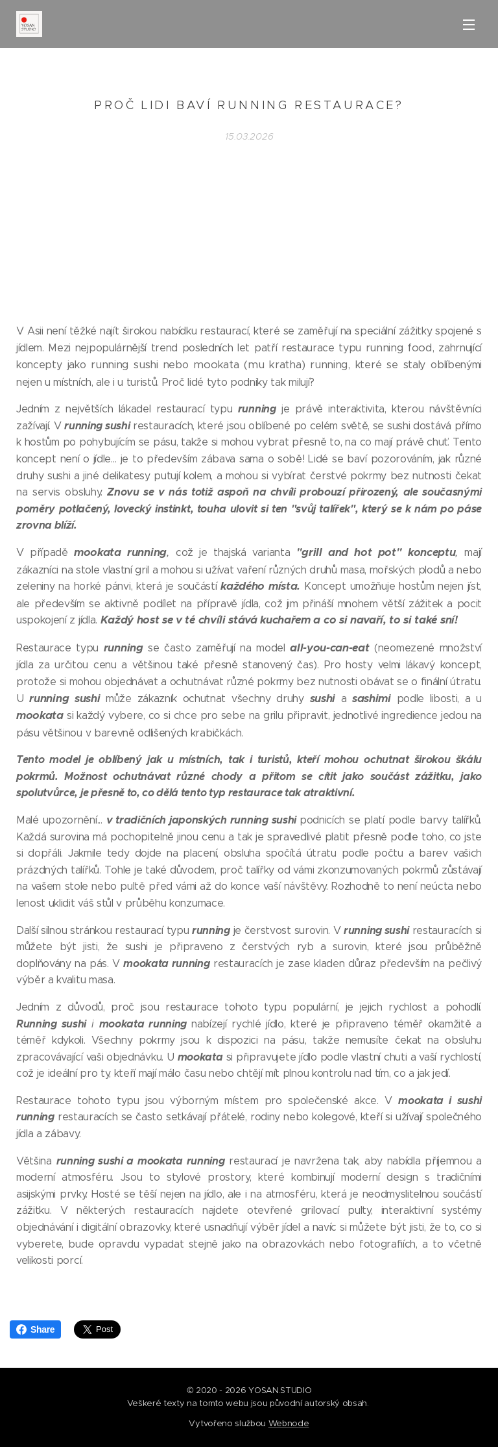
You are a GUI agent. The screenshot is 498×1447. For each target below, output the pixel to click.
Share (35, 1329)
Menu (469, 24)
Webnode (288, 1423)
